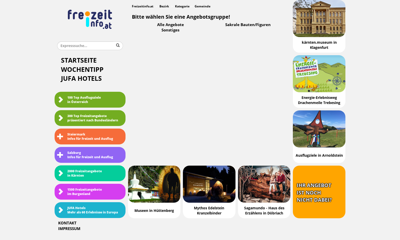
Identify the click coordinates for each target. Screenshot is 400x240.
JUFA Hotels (81, 78)
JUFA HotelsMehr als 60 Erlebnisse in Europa (87, 210)
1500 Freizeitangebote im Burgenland (79, 192)
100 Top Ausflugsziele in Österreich (79, 100)
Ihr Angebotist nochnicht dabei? (314, 192)
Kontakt (67, 223)
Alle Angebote (170, 24)
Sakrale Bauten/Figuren (248, 24)
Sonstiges (170, 30)
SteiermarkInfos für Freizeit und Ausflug (85, 137)
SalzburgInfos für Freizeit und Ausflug (85, 155)
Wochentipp (82, 69)
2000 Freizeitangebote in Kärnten (79, 173)
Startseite (79, 60)
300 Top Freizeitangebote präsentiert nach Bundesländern (87, 118)
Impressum (69, 228)
